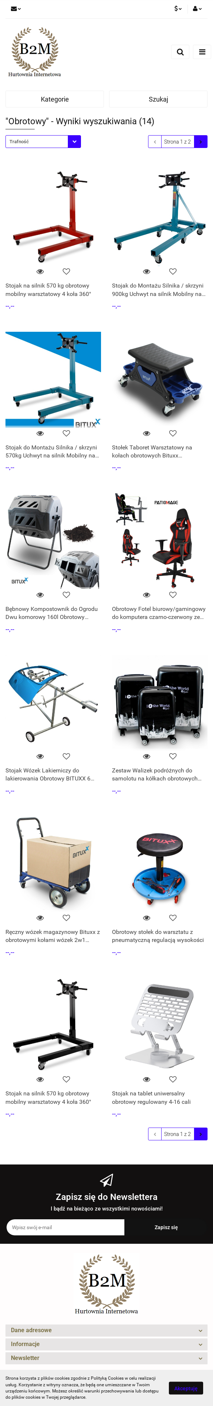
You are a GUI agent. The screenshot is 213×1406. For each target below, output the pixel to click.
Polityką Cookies (107, 1378)
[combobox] (43, 141)
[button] (106, 1331)
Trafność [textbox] (19, 141)
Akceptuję (186, 1388)
